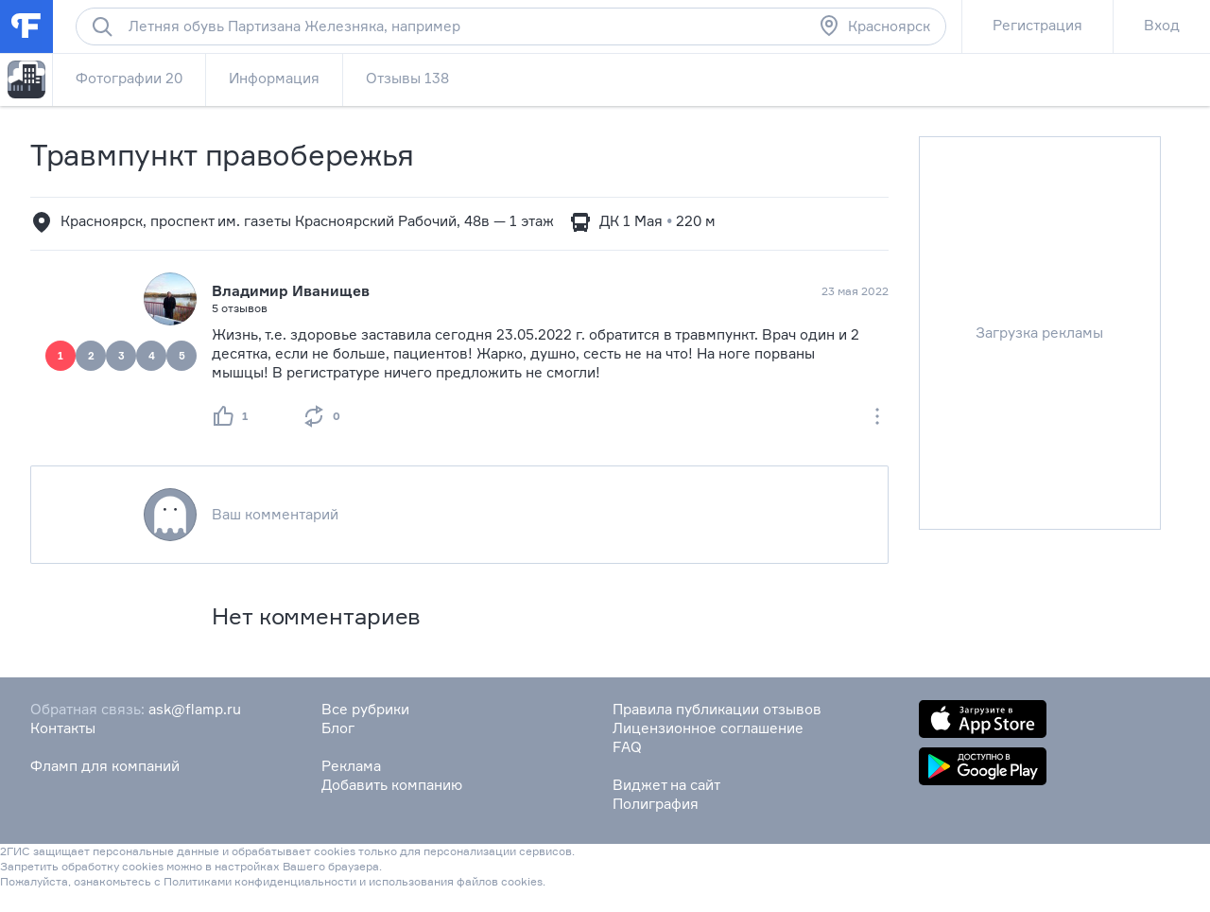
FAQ (627, 747)
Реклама (351, 766)
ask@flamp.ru (194, 709)
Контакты (62, 728)
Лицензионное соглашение (708, 728)
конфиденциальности (295, 881)
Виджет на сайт (666, 785)
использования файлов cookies (456, 881)
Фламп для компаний (105, 766)
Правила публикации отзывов (717, 709)
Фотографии (129, 78)
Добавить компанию (391, 785)
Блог (337, 728)
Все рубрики (365, 709)
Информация (274, 78)
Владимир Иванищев (291, 291)
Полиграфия (656, 804)
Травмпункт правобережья (222, 154)
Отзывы (407, 78)
